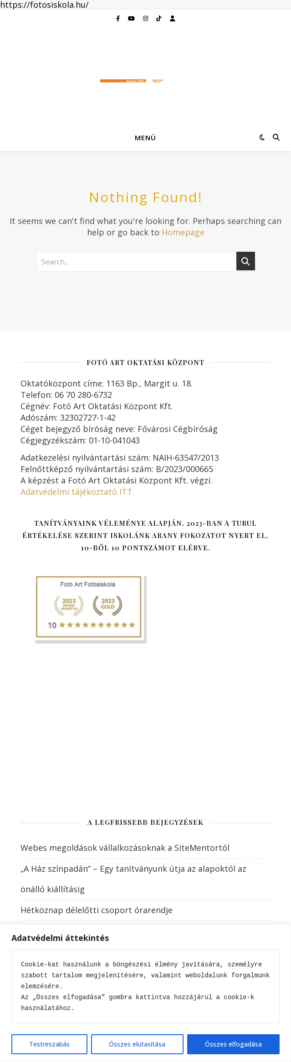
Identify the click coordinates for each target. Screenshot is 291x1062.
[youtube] (132, 19)
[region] (145, 993)
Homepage (183, 232)
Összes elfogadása (233, 1044)
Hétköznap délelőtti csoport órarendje (96, 909)
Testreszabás (49, 1044)
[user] (172, 19)
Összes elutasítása (137, 1044)
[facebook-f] (118, 19)
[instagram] (146, 19)
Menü (145, 137)
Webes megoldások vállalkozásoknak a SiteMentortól (125, 847)
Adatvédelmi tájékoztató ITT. (77, 491)
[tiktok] (159, 19)
